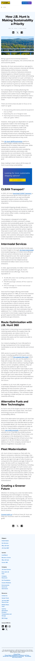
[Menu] (33, 2)
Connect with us (6, 514)
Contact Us (4, 595)
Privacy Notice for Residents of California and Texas (17, 655)
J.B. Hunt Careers (6, 569)
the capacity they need (20, 357)
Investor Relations (6, 583)
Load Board (5, 555)
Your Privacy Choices (17, 657)
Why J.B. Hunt (5, 545)
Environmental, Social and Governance (5, 586)
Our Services (5, 543)
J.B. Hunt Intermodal (26, 250)
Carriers (4, 552)
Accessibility (28, 656)
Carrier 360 (5, 562)
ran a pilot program (11, 430)
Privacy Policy (17, 654)
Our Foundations (6, 580)
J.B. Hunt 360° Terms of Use (5, 601)
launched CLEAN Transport (22, 193)
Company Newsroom (4, 577)
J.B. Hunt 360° (5, 548)
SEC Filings (5, 618)
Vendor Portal (5, 598)
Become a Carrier (6, 557)
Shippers (4, 538)
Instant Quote (5, 541)
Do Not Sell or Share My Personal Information (13, 656)
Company (4, 567)
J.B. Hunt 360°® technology (13, 141)
